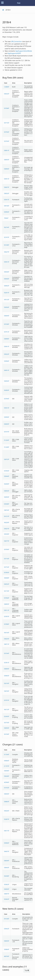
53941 (6, 262)
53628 (6, 776)
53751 (6, 332)
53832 (6, 193)
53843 (6, 867)
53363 (6, 899)
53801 (6, 150)
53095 (6, 497)
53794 (6, 399)
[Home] (3, 10)
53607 (6, 187)
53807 (6, 894)
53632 (6, 94)
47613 (6, 299)
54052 (6, 584)
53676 (6, 691)
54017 (6, 831)
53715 (6, 123)
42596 (6, 782)
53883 (6, 801)
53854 (6, 491)
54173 (6, 591)
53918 (6, 206)
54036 (6, 272)
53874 (6, 510)
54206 (6, 484)
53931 (6, 408)
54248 (6, 876)
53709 (6, 549)
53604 (6, 316)
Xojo (18, 3)
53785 (6, 572)
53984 (6, 949)
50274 (6, 227)
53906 (6, 843)
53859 (6, 728)
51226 (6, 440)
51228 (6, 447)
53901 (6, 346)
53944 (6, 476)
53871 (6, 644)
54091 (6, 370)
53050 (6, 307)
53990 (6, 212)
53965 (6, 676)
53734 (6, 653)
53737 (6, 432)
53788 (6, 624)
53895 (6, 604)
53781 (6, 662)
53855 (6, 160)
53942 (6, 929)
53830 (6, 794)
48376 (6, 956)
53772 (6, 567)
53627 (6, 252)
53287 (6, 819)
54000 (6, 889)
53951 (6, 179)
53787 (6, 616)
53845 (6, 941)
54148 (6, 245)
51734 (6, 754)
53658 (6, 771)
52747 (6, 237)
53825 (6, 639)
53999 (6, 417)
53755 (6, 141)
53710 (6, 559)
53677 (6, 541)
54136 (6, 919)
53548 (6, 504)
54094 (6, 381)
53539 (6, 534)
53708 (6, 108)
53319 (6, 683)
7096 (5, 218)
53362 (6, 884)
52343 (6, 716)
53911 (6, 610)
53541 (6, 199)
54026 (6, 811)
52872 (6, 459)
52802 (6, 286)
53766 (6, 598)
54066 (6, 761)
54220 (6, 522)
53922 (6, 354)
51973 (6, 788)
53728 (6, 324)
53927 (6, 529)
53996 (6, 361)
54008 (6, 578)
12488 (6, 87)
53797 (6, 700)
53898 (6, 339)
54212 (6, 709)
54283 (6, 390)
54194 (6, 734)
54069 (6, 424)
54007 (6, 851)
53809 (6, 669)
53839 (6, 861)
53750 (6, 132)
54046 (6, 279)
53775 (6, 722)
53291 (6, 293)
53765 (6, 471)
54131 (6, 516)
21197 (6, 766)
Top (27, 970)
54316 (6, 632)
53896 (6, 169)
